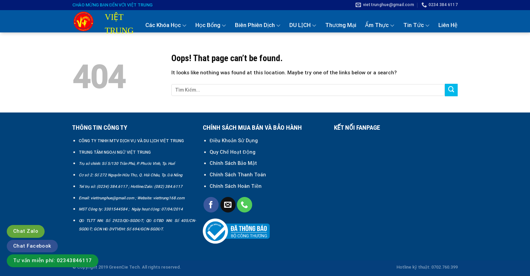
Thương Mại (340, 25)
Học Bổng (210, 25)
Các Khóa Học (166, 25)
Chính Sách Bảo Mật (234, 163)
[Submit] (451, 90)
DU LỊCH (302, 25)
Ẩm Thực (379, 25)
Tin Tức (416, 25)
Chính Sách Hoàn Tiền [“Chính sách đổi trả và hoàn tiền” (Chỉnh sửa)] (236, 186)
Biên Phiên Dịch (258, 25)
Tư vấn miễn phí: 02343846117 (52, 260)
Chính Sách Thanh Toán (238, 175)
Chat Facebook (32, 246)
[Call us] (244, 204)
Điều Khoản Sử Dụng (234, 140)
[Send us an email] (228, 204)
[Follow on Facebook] (211, 204)
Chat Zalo (25, 231)
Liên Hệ (448, 25)
